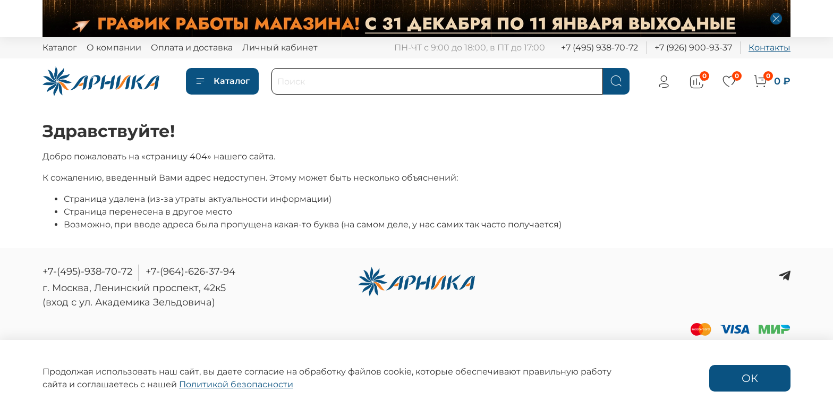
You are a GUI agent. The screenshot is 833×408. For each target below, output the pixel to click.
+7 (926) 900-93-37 (693, 47)
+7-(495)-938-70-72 (87, 271)
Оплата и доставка (192, 47)
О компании (114, 47)
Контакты (769, 47)
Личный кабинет (280, 47)
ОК (750, 378)
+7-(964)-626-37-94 (190, 271)
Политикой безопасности (236, 384)
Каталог (59, 47)
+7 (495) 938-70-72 (599, 47)
